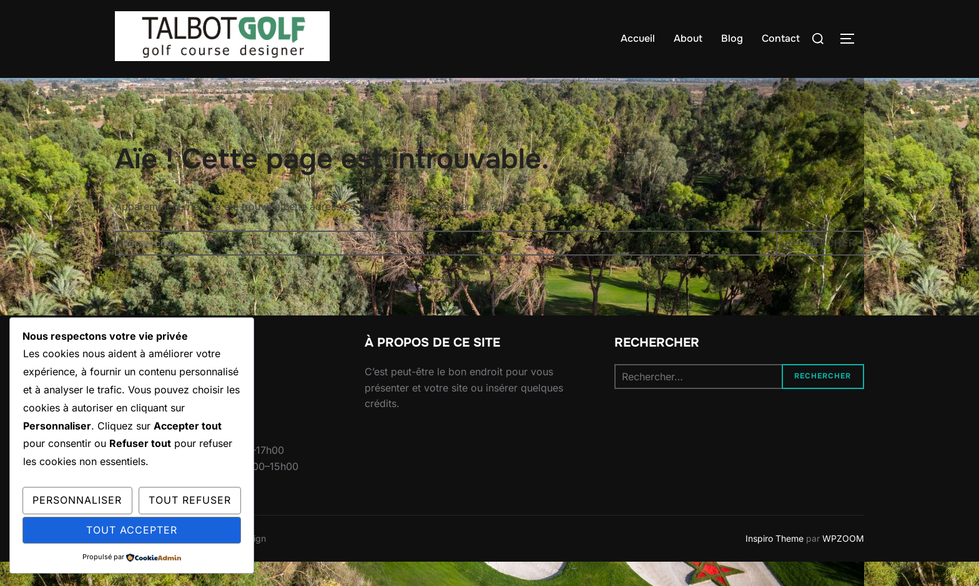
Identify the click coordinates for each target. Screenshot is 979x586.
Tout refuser (190, 500)
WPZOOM (843, 562)
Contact (781, 38)
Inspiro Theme (774, 562)
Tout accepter (131, 530)
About (688, 38)
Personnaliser (77, 500)
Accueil (638, 38)
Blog (732, 38)
